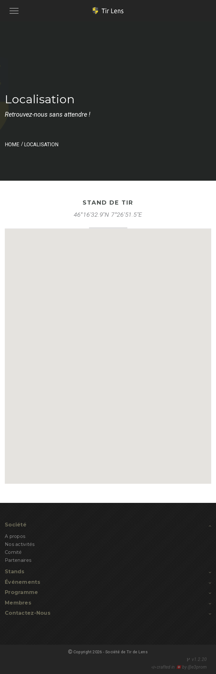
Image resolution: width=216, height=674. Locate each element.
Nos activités (20, 544)
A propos (15, 536)
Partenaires (18, 560)
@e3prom (197, 667)
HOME (12, 144)
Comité (13, 552)
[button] (109, 350)
